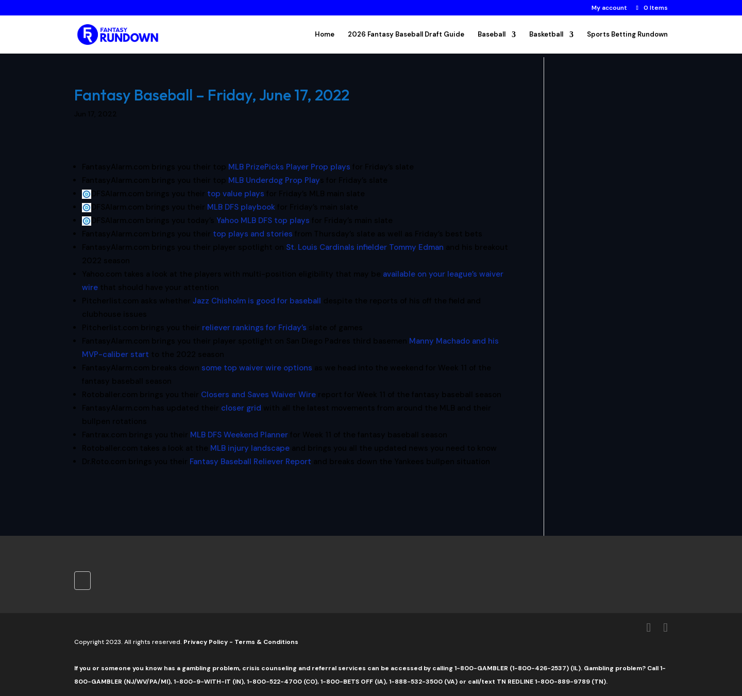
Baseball (491, 35)
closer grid (240, 408)
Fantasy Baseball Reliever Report (250, 461)
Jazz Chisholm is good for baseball (256, 301)
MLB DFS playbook (241, 207)
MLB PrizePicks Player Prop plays (289, 167)
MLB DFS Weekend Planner (239, 435)
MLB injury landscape (250, 448)
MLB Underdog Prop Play (274, 180)
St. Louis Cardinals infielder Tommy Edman (365, 247)
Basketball (546, 35)
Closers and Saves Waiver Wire (258, 394)
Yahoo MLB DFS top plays (263, 220)
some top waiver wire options (256, 368)
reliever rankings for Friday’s (253, 327)
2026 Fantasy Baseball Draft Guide (406, 35)
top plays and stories (253, 234)
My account (609, 8)
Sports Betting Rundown (627, 35)
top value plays (234, 194)
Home (324, 35)
